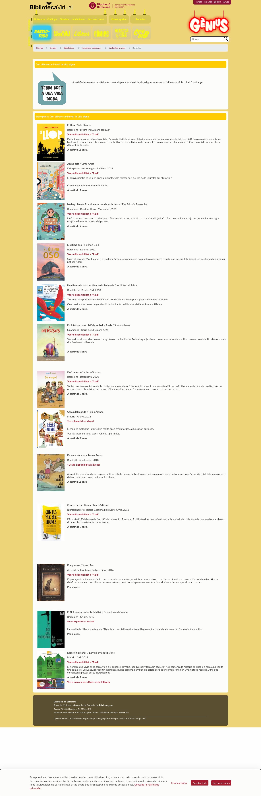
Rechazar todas (221, 782)
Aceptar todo (199, 782)
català (199, 1)
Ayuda (226, 1)
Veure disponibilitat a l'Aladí (82, 134)
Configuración (179, 782)
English (217, 1)
